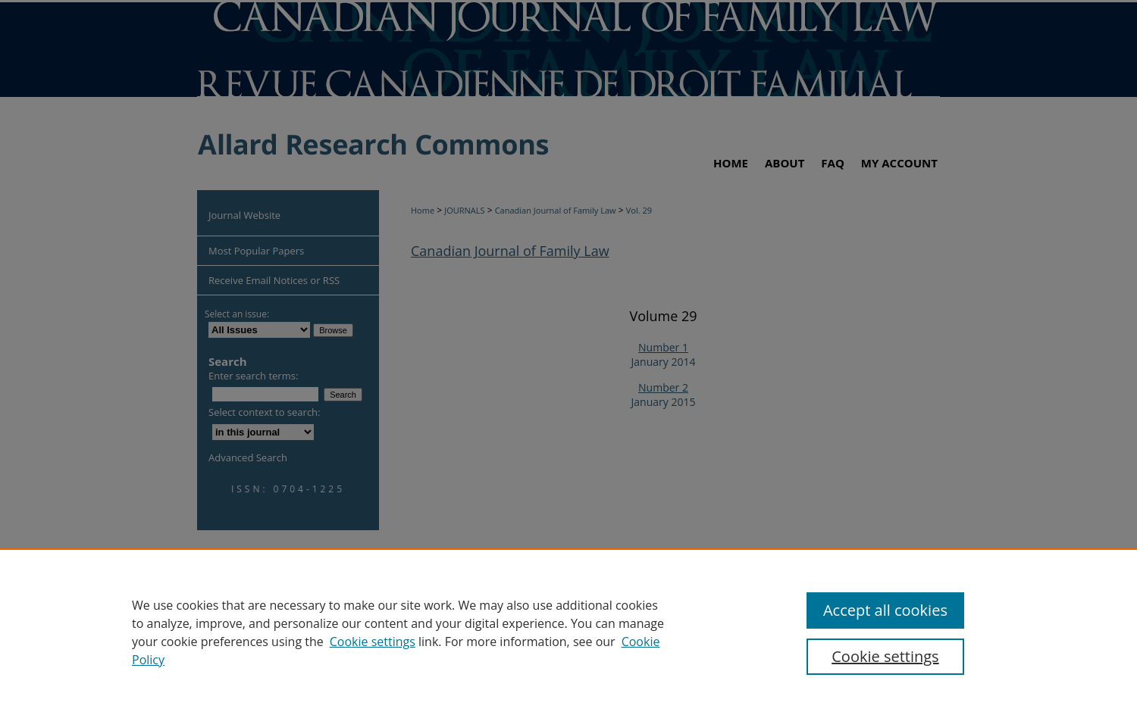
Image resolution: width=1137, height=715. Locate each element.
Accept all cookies (885, 610)
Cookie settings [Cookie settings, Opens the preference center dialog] (885, 656)
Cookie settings (372, 641)
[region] (568, 631)
